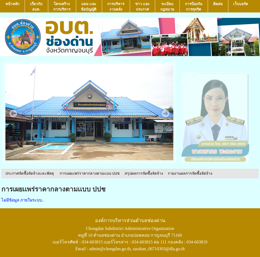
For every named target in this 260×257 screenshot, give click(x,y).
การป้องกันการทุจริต (193, 6)
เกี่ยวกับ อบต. (36, 6)
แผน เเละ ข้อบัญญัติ (88, 6)
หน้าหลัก (12, 6)
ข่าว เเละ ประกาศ (142, 6)
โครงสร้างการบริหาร (61, 6)
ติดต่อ (218, 6)
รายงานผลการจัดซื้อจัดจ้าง (190, 173)
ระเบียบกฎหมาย (167, 6)
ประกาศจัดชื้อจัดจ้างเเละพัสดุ (29, 173)
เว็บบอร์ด (240, 6)
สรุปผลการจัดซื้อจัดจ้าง (144, 173)
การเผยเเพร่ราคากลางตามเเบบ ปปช (90, 173)
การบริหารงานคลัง (115, 6)
